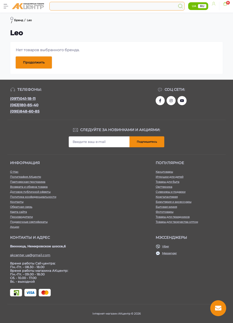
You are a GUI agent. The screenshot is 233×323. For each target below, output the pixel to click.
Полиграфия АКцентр (25, 176)
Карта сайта (18, 212)
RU (202, 6)
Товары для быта (167, 181)
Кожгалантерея (167, 196)
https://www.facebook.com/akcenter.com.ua (160, 100)
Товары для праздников (173, 217)
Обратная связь (21, 207)
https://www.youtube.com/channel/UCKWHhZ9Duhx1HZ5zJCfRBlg (182, 100)
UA (194, 6)
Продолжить (34, 62)
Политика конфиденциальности (33, 196)
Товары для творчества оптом (177, 222)
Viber (165, 246)
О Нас (14, 171)
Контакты (16, 201)
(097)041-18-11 (22, 99)
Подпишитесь (147, 141)
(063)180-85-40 (24, 105)
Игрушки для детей (169, 176)
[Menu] (6, 6)
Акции (14, 227)
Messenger (169, 253)
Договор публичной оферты (30, 191)
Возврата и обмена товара (29, 186)
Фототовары (164, 212)
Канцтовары (164, 171)
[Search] (180, 6)
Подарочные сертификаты (29, 222)
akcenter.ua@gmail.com (30, 255)
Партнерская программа (27, 181)
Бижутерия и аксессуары (173, 201)
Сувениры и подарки (170, 191)
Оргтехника (164, 186)
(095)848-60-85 (25, 111)
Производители (21, 217)
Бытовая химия (166, 207)
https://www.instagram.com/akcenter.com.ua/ (171, 100)
